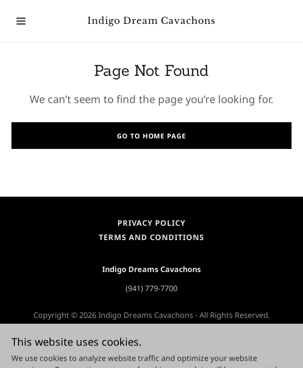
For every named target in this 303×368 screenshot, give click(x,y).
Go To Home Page (151, 135)
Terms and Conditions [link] (151, 237)
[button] (32, 21)
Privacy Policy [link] (151, 223)
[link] (151, 21)
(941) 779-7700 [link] (151, 288)
